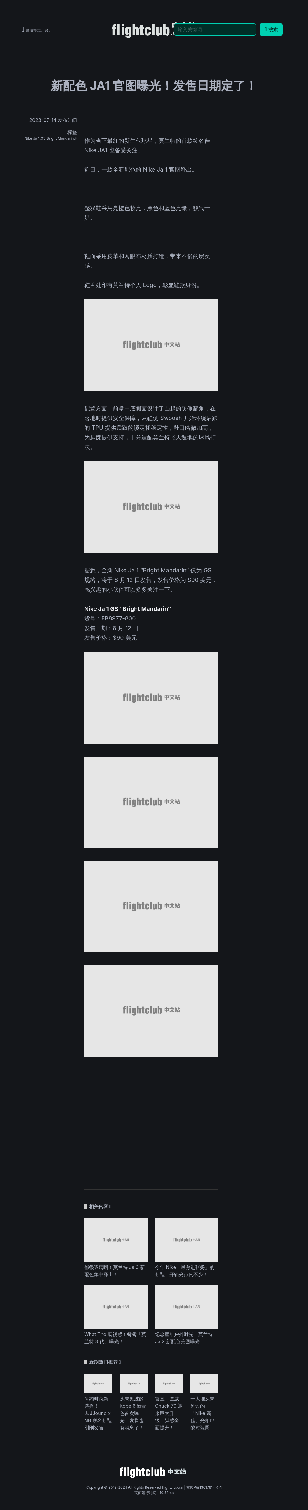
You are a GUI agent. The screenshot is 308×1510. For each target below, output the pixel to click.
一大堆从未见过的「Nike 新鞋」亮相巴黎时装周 (202, 1413)
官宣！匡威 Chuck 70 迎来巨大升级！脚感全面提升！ (169, 1413)
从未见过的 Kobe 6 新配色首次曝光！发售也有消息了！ (133, 1413)
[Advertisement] (151, 1120)
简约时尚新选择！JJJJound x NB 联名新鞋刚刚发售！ (98, 1413)
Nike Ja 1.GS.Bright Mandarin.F (50, 138)
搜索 (271, 29)
